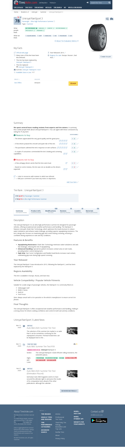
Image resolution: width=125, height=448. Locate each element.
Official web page (22, 53)
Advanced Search (45, 431)
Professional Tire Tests (59, 418)
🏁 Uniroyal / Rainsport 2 (24, 67)
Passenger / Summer (32, 196)
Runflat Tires (59, 432)
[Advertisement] (46, 104)
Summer (43, 12)
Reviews (66, 211)
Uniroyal (34, 12)
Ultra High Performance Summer (35, 199)
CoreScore (19, 422)
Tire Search (58, 7)
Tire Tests (28, 7)
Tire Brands (46, 414)
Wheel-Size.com (77, 412)
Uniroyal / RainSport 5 (23, 62)
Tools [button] (53, 3)
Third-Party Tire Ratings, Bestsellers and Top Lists (60, 425)
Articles (48, 7)
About (57, 435)
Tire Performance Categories (46, 424)
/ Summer (29, 24)
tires (16, 417)
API (65, 7)
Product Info (36, 211)
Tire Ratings (38, 7)
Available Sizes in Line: (23, 72)
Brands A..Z (25, 12)
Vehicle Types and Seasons (46, 418)
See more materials (69, 391)
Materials (92, 211)
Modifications (51, 211)
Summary (21, 211)
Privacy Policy (60, 438)
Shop (73, 83)
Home (16, 12)
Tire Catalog (18, 7)
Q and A (78, 211)
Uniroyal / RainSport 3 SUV (31, 70)
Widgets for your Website (79, 423)
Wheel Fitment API (78, 418)
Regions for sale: (55, 55)
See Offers (18, 83)
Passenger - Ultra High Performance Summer (37, 21)
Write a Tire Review (75, 7)
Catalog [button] (43, 3)
